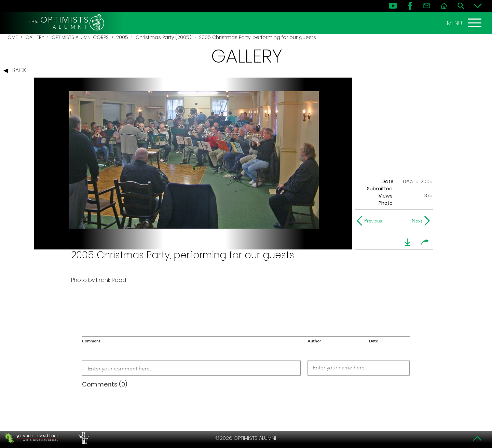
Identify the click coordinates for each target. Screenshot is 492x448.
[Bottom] (477, 6)
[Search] (461, 6)
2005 (122, 37)
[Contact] (427, 6)
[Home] (444, 6)
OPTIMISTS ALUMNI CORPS (80, 37)
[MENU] (465, 22)
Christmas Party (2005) (163, 37)
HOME (11, 37)
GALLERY (34, 37)
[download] (407, 242)
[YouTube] (393, 6)
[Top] (477, 438)
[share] (425, 242)
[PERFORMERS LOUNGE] (83, 438)
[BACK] (16, 71)
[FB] (410, 6)
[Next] (415, 221)
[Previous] (371, 221)
